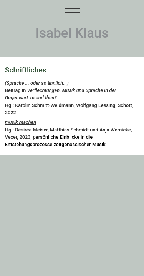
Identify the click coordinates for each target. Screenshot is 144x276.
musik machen (20, 122)
